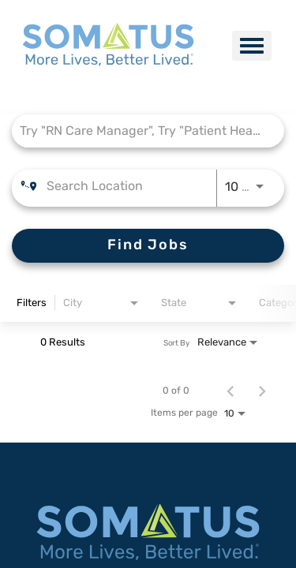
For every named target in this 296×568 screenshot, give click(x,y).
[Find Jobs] (148, 246)
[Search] (148, 246)
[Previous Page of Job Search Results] (230, 390)
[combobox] (140, 131)
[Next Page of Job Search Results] (262, 390)
